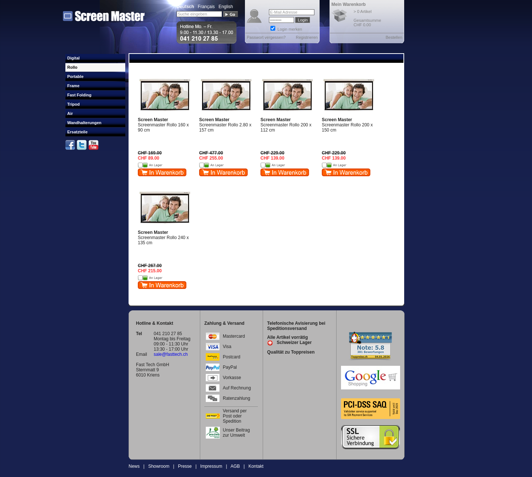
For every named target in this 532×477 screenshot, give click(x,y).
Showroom (158, 466)
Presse (185, 466)
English (225, 6)
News (134, 466)
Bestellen (394, 37)
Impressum (211, 466)
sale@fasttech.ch (171, 354)
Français (206, 6)
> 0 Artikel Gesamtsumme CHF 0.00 (367, 18)
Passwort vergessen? (266, 37)
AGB (235, 466)
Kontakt (255, 466)
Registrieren (307, 37)
